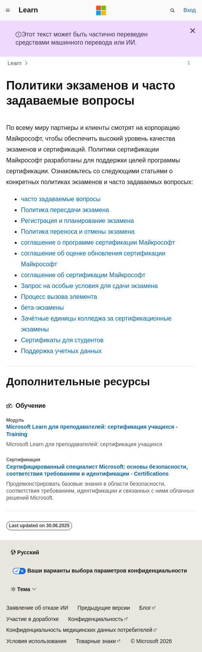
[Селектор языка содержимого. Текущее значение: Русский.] (24, 553)
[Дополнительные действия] (189, 63)
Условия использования (36, 641)
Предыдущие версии (104, 608)
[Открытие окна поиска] (172, 10)
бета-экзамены (42, 307)
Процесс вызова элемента (59, 296)
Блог (145, 608)
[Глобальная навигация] (8, 10)
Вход (189, 10)
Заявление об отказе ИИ (37, 608)
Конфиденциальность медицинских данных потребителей (79, 630)
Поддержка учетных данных (61, 351)
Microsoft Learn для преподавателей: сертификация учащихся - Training (92, 430)
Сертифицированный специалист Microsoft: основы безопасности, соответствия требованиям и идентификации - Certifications (97, 470)
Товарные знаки (96, 641)
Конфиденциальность (95, 619)
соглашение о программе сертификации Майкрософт (98, 242)
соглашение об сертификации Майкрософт (83, 275)
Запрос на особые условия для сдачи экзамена (89, 286)
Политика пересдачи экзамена (65, 210)
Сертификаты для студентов (62, 340)
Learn (15, 63)
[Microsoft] (101, 10)
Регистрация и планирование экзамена (77, 220)
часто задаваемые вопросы (60, 199)
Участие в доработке (32, 619)
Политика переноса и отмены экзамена (78, 231)
